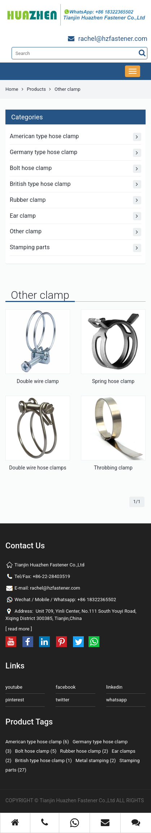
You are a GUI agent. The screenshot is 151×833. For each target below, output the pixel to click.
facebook (66, 687)
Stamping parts (75, 248)
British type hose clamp (75, 184)
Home (11, 89)
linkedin (114, 687)
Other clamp (75, 232)
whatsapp (116, 699)
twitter (62, 699)
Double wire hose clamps (37, 468)
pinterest (14, 699)
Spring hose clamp (113, 381)
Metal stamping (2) (96, 760)
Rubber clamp (75, 200)
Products (36, 89)
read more (19, 629)
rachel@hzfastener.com (55, 588)
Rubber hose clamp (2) (84, 751)
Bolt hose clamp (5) (36, 751)
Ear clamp (75, 216)
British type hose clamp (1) (43, 760)
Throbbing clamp (113, 468)
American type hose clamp (75, 137)
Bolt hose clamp (75, 169)
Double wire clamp (38, 381)
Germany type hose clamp (75, 153)
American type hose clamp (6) (37, 741)
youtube (13, 687)
